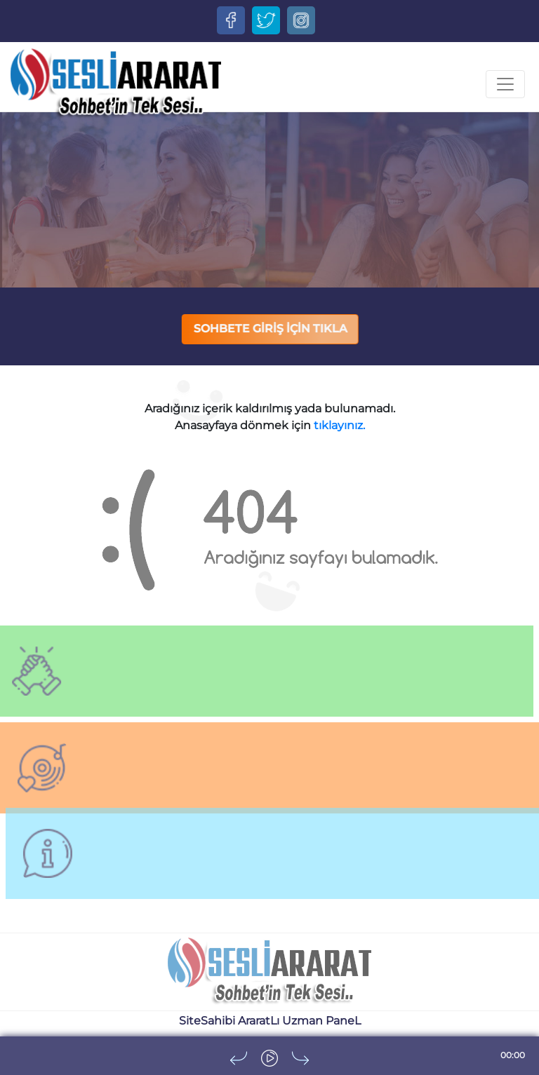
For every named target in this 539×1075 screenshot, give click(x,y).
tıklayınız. (339, 425)
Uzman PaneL (321, 1020)
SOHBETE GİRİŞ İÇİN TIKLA (270, 328)
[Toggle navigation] (505, 84)
